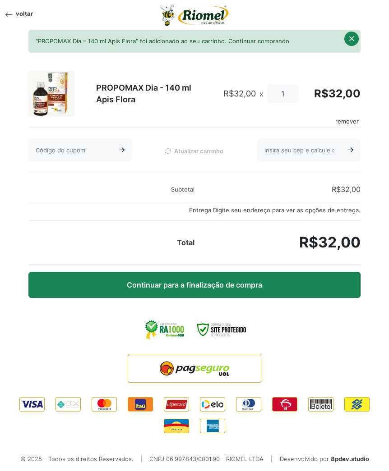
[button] (351, 39)
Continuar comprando (258, 41)
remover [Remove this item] (347, 121)
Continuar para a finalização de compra (194, 284)
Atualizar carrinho (194, 151)
